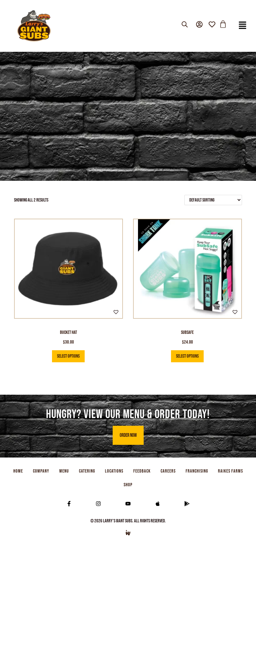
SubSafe (187, 332)
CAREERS (168, 471)
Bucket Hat (68, 332)
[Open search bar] (184, 24)
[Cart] (223, 24)
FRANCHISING (197, 471)
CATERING (87, 471)
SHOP (128, 485)
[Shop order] (213, 200)
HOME (18, 471)
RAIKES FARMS (230, 471)
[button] (242, 25)
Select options (68, 356)
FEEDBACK (142, 471)
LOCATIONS (114, 471)
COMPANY (41, 471)
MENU (64, 471)
